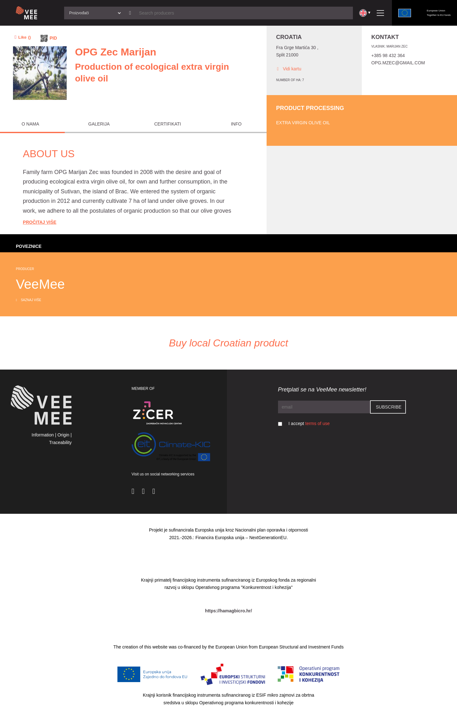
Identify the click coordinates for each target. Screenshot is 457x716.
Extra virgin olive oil (303, 122)
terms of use (317, 423)
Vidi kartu (288, 69)
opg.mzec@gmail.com (398, 62)
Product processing (310, 108)
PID (53, 38)
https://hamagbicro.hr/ (228, 610)
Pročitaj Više (39, 222)
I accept (309, 423)
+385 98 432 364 (388, 55)
